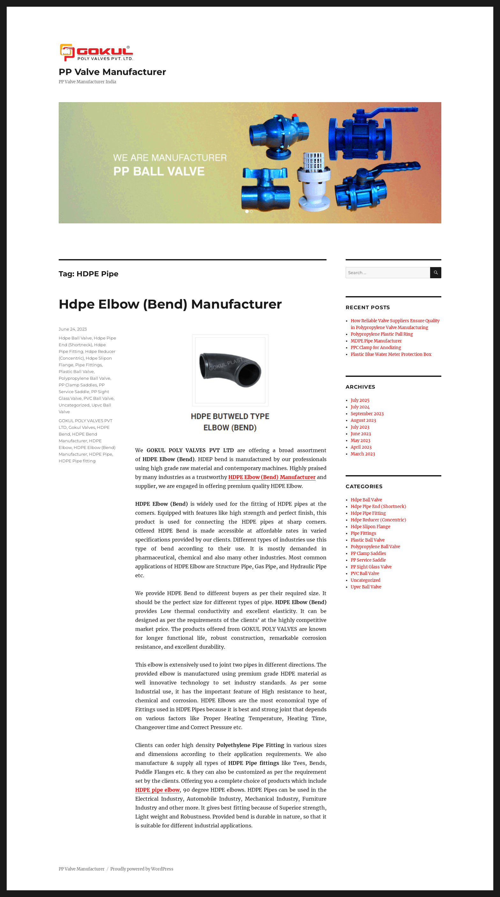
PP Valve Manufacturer (112, 71)
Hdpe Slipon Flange (370, 526)
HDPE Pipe (100, 454)
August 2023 (363, 420)
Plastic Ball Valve (76, 371)
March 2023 (363, 454)
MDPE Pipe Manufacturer (376, 341)
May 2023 (360, 440)
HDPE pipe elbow (157, 790)
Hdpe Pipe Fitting (368, 513)
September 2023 (367, 413)
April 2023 (361, 447)
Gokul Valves (82, 427)
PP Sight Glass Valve (371, 567)
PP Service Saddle (368, 560)
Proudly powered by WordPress (141, 869)
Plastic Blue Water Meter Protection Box (391, 354)
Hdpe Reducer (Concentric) (378, 520)
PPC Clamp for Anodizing (376, 347)
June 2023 (361, 434)
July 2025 (360, 400)
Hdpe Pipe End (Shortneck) (378, 506)
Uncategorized (74, 404)
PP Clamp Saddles (78, 384)
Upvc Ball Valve (366, 587)
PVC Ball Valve (99, 398)
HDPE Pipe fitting (77, 460)
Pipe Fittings (88, 364)
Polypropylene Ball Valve (84, 378)
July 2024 (360, 407)
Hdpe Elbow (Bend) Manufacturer (170, 304)
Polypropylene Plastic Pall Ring (382, 334)
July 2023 (360, 427)
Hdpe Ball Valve (75, 337)
